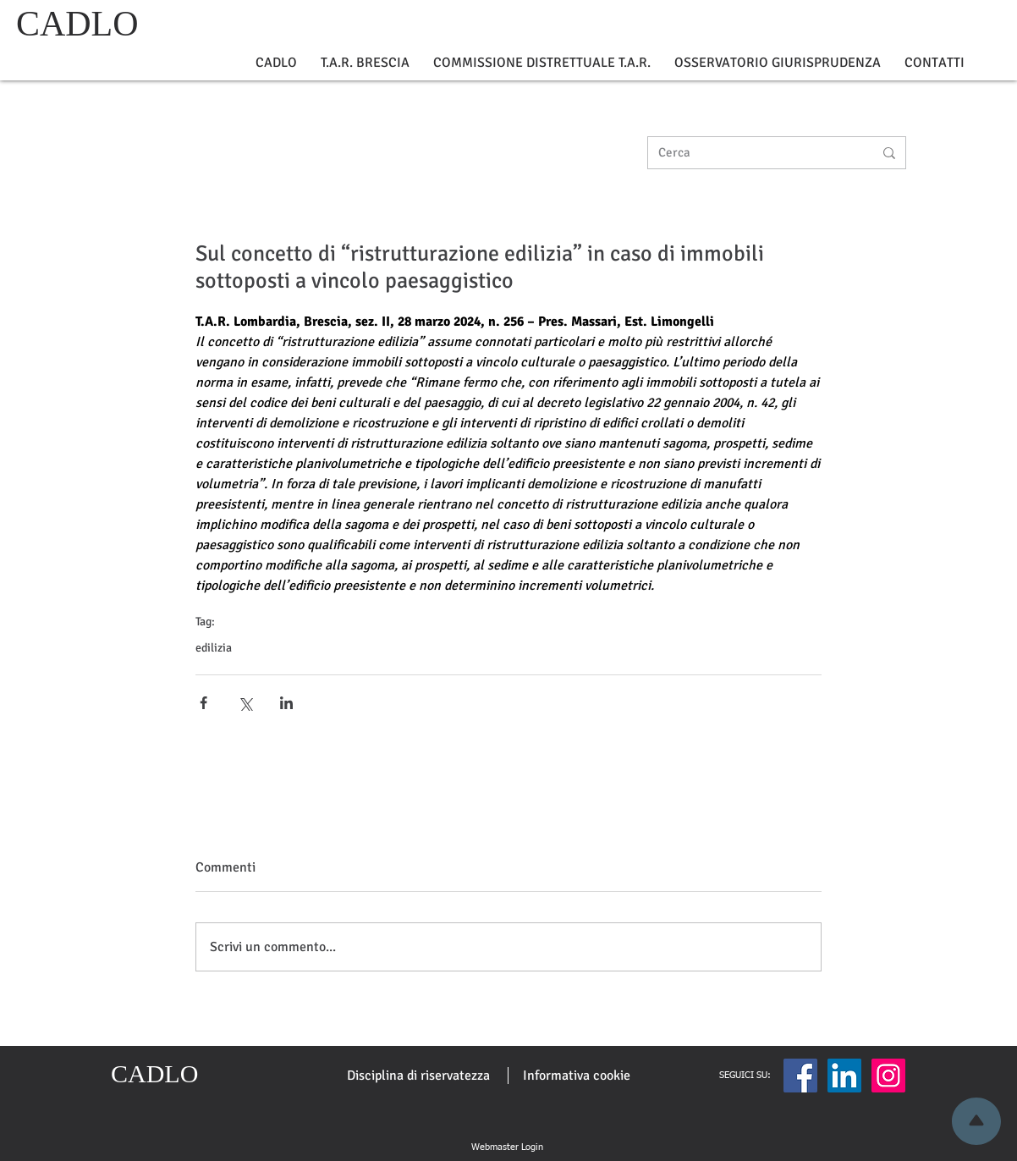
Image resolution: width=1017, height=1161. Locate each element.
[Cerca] (753, 152)
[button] (276, 63)
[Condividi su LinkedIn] (286, 703)
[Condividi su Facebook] (203, 703)
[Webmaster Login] (506, 1147)
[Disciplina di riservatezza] (418, 1075)
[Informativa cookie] (576, 1075)
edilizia (213, 648)
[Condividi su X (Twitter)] (245, 703)
